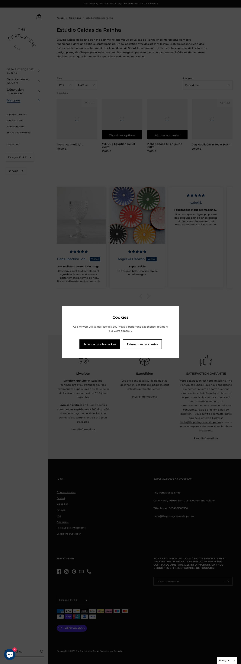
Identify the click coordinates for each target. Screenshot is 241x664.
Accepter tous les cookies (99, 344)
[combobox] (227, 660)
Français (224, 660)
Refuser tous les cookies (142, 344)
